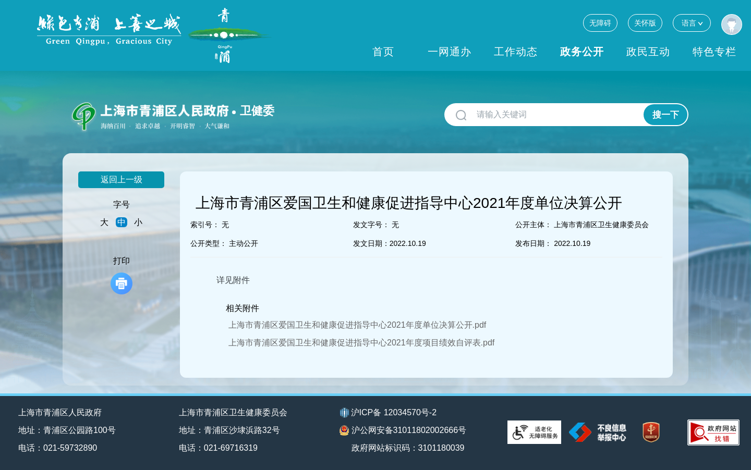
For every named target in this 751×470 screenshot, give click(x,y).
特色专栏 (714, 51)
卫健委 (257, 110)
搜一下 (665, 115)
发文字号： (371, 224)
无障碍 (600, 23)
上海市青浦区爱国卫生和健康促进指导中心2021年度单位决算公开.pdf (357, 324)
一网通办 (449, 51)
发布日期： (533, 243)
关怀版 (645, 23)
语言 (692, 22)
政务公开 (582, 51)
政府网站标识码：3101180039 (408, 447)
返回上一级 (121, 179)
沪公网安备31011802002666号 (403, 430)
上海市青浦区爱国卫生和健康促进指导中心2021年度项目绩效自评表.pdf (361, 342)
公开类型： (208, 243)
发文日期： (371, 243)
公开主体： (533, 224)
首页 (383, 51)
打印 (121, 275)
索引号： (205, 224)
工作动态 (516, 51)
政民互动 (648, 51)
